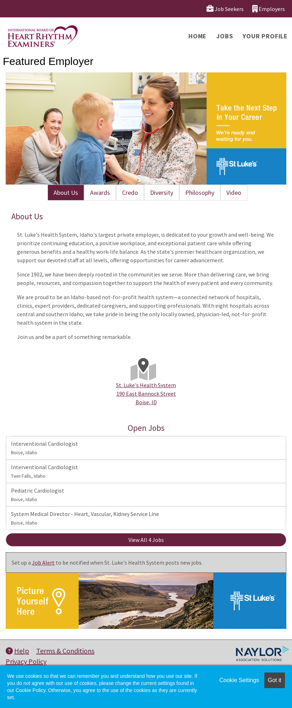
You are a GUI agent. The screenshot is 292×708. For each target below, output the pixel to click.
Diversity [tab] (161, 192)
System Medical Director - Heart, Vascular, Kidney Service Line (85, 518)
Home (197, 36)
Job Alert (43, 562)
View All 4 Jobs (146, 539)
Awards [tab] (100, 192)
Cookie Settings (239, 680)
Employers (268, 8)
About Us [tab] (66, 192)
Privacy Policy (26, 661)
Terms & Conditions (65, 650)
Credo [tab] (130, 192)
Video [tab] (233, 192)
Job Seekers (225, 8)
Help (17, 650)
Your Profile (265, 36)
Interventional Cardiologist (44, 448)
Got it (274, 680)
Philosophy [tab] (199, 192)
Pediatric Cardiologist (37, 495)
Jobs (224, 36)
